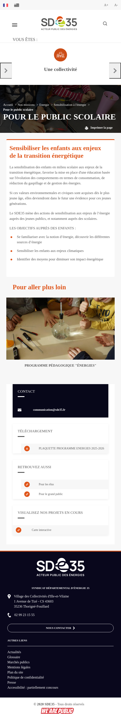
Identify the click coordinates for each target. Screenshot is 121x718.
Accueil (8, 104)
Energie (44, 104)
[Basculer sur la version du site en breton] (16, 5)
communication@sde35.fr (49, 409)
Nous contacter (60, 628)
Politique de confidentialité (25, 677)
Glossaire (13, 657)
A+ (106, 5)
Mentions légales (18, 667)
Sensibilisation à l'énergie (70, 104)
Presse (11, 682)
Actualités (14, 652)
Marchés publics (18, 662)
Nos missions (26, 104)
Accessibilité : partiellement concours (32, 687)
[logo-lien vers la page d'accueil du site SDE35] (59, 22)
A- (116, 5)
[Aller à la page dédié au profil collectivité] (60, 61)
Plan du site (15, 672)
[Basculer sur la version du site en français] (5, 5)
